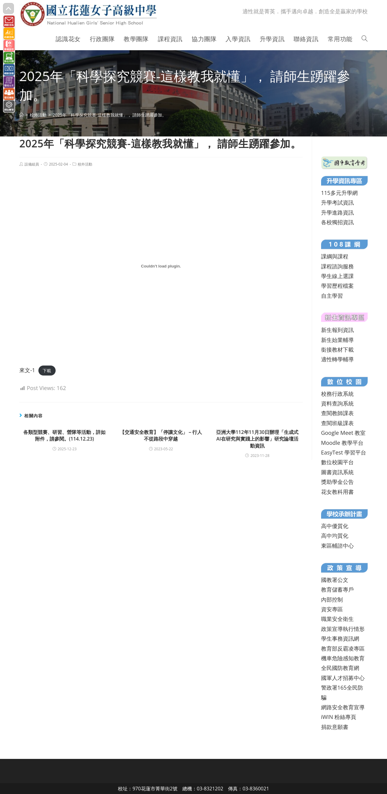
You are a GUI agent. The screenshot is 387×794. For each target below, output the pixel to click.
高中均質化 (334, 535)
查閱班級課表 (337, 423)
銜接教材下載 (337, 349)
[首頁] (21, 115)
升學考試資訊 (337, 202)
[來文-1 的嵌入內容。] (161, 266)
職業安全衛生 (337, 618)
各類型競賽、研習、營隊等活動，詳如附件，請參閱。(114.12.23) (64, 435)
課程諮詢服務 (337, 266)
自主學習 (332, 295)
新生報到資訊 (337, 329)
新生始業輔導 (337, 339)
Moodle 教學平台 (342, 442)
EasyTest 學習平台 (343, 452)
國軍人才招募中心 (343, 677)
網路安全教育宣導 (343, 707)
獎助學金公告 (337, 481)
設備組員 (31, 164)
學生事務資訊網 (340, 638)
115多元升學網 (339, 192)
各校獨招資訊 (337, 222)
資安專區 (332, 609)
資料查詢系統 (337, 403)
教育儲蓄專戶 (337, 589)
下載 (47, 370)
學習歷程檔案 (337, 285)
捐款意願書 (334, 726)
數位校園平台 (337, 462)
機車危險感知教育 (343, 658)
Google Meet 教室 (343, 432)
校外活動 (85, 164)
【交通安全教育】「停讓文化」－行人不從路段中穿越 (161, 435)
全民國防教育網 (340, 667)
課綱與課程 (334, 256)
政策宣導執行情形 (343, 628)
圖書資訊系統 (337, 472)
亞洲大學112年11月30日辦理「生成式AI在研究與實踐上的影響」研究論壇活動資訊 (257, 439)
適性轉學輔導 (337, 359)
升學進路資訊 (337, 212)
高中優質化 (334, 526)
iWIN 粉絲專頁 (338, 716)
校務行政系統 (337, 393)
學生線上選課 (337, 276)
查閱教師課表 (337, 413)
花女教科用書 (337, 491)
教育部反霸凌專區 (343, 648)
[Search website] (364, 39)
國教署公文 (334, 579)
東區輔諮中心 (337, 545)
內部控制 (332, 599)
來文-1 (27, 370)
